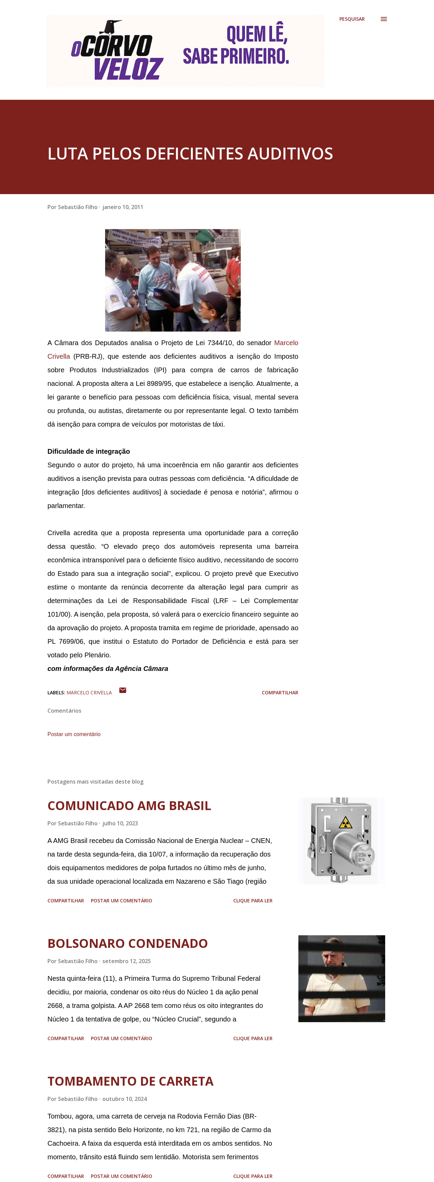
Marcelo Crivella (89, 692)
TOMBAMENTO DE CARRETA (130, 1081)
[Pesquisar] (352, 19)
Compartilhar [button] (280, 692)
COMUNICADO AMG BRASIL (129, 805)
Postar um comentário (74, 734)
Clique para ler (253, 900)
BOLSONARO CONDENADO (127, 943)
